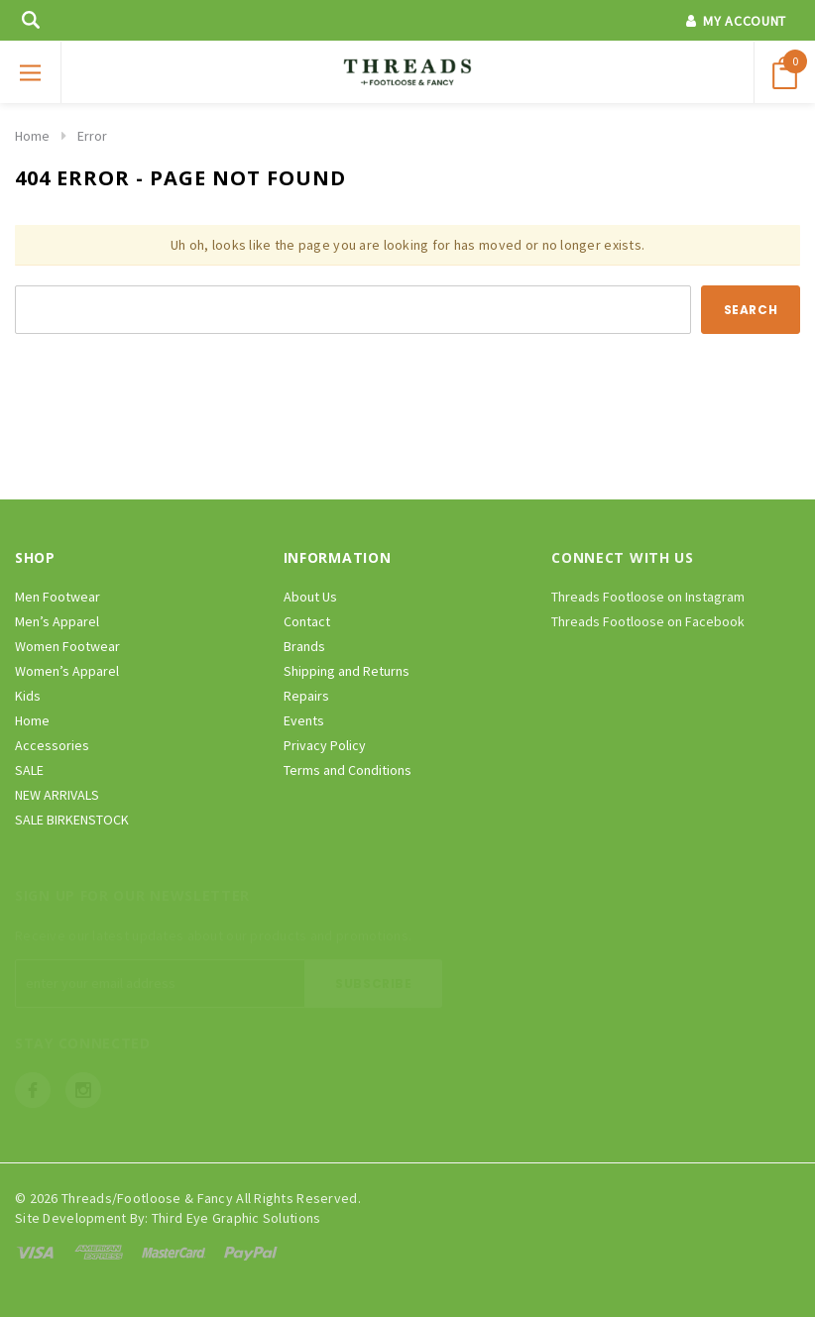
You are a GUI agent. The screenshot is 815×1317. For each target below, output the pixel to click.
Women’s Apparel (67, 671)
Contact (307, 621)
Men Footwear (57, 596)
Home (32, 136)
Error (92, 136)
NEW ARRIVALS (57, 795)
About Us (310, 596)
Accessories (52, 745)
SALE (29, 770)
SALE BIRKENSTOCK (72, 819)
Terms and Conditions (347, 770)
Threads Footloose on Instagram (648, 596)
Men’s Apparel (57, 621)
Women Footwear (67, 646)
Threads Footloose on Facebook (648, 621)
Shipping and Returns (346, 671)
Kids (28, 696)
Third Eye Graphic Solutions (236, 1218)
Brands (304, 646)
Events (304, 720)
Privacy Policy (325, 745)
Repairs (306, 696)
